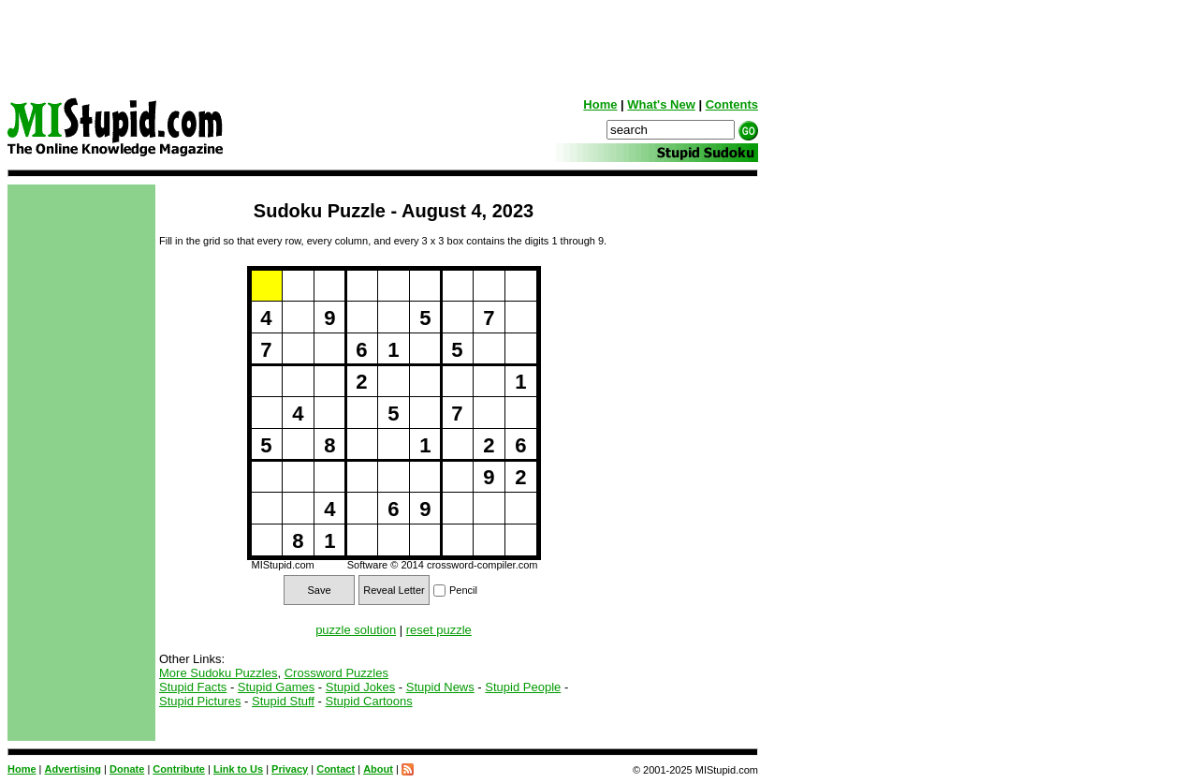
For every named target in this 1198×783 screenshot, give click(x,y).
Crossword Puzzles (336, 673)
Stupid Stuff (283, 701)
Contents (732, 104)
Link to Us (238, 769)
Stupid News (440, 687)
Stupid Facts (192, 687)
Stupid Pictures (200, 701)
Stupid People (523, 687)
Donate (127, 769)
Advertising (73, 769)
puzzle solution (355, 630)
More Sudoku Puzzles (218, 673)
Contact (335, 769)
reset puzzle (439, 630)
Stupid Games (276, 687)
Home (600, 104)
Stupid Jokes (360, 687)
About (378, 769)
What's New (660, 104)
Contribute (179, 769)
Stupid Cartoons (369, 701)
